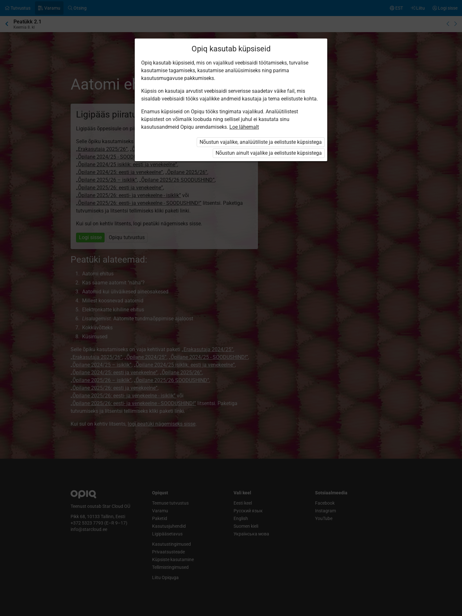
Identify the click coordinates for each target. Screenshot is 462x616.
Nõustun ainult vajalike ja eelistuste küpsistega (269, 153)
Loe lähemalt (244, 127)
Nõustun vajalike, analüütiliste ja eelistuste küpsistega (261, 142)
